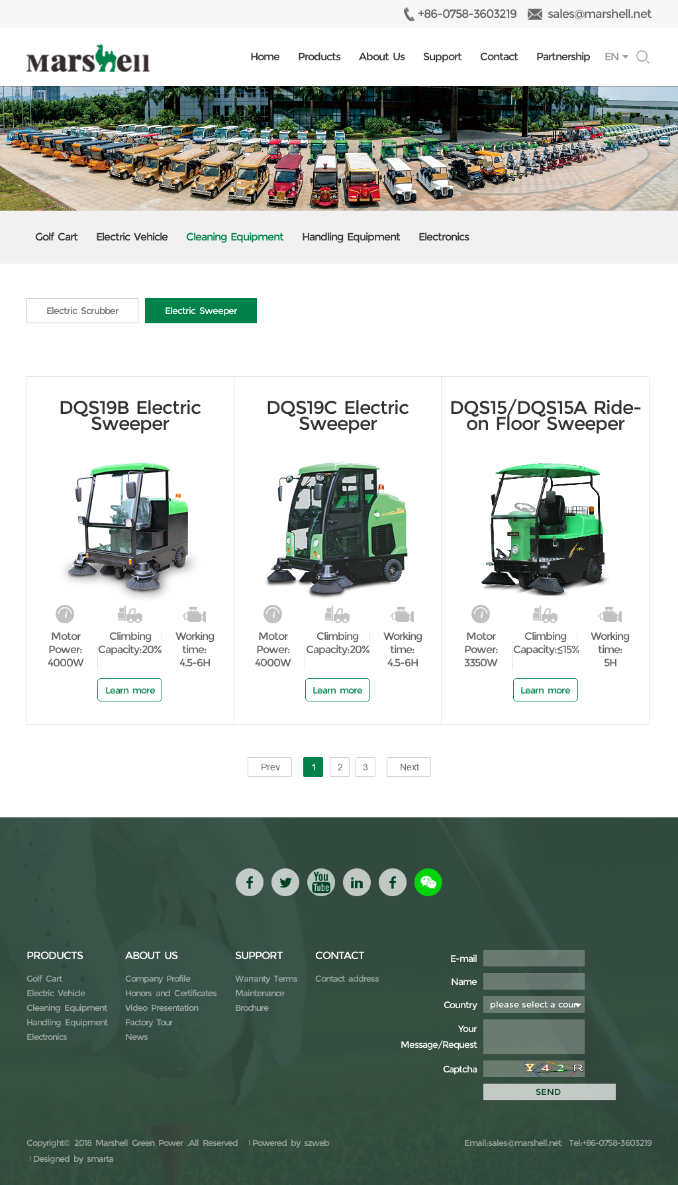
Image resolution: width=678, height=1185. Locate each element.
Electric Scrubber (82, 311)
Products (319, 56)
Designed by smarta (73, 1158)
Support (442, 56)
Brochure (251, 1007)
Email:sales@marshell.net (512, 1142)
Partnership (563, 56)
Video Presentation (161, 1007)
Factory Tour (148, 1022)
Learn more (130, 690)
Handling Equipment (351, 237)
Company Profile (157, 978)
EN (611, 56)
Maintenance (259, 993)
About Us (382, 56)
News (136, 1036)
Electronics (443, 237)
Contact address (347, 978)
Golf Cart (56, 237)
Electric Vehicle (132, 237)
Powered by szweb (290, 1142)
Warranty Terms (266, 978)
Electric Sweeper (201, 311)
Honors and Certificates (171, 993)
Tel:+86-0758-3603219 (608, 1142)
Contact (499, 56)
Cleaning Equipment (234, 237)
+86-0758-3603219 (467, 14)
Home (264, 56)
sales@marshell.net (600, 14)
